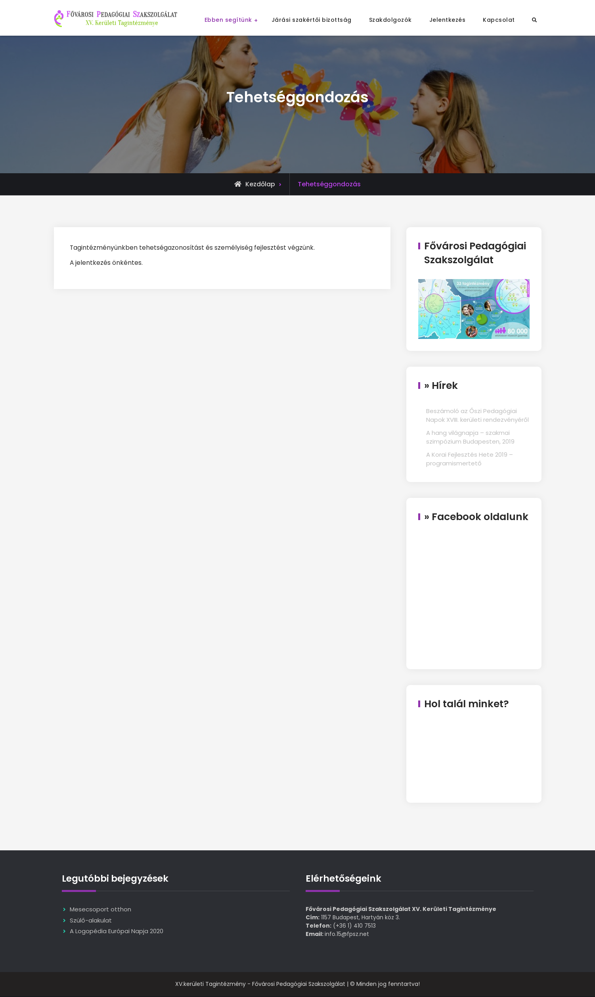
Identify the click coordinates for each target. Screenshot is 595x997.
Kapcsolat (499, 20)
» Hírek (441, 385)
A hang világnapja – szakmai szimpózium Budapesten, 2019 (470, 437)
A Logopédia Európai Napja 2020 (116, 932)
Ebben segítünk (228, 20)
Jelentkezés (447, 20)
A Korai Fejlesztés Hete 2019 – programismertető (469, 459)
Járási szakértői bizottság (312, 20)
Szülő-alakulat (91, 921)
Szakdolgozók (390, 20)
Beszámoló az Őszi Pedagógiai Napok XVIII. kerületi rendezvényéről (477, 415)
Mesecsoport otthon (100, 910)
